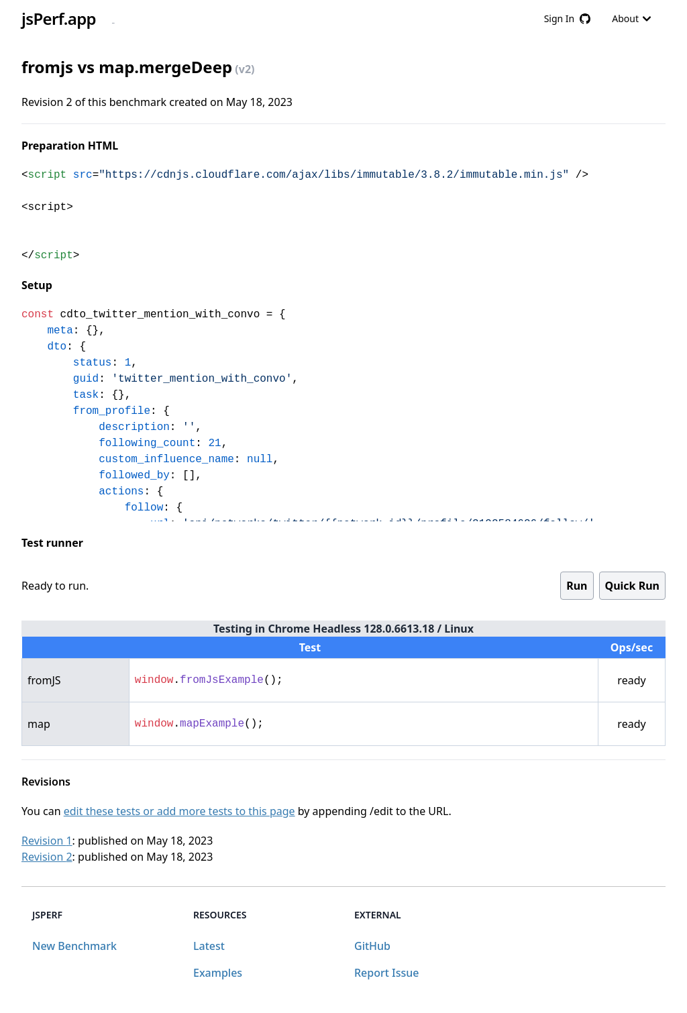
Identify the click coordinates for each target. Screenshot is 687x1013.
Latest (209, 946)
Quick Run (632, 585)
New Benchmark (74, 946)
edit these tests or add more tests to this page (179, 811)
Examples (217, 972)
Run (576, 585)
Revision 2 (46, 856)
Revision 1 (46, 840)
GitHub (372, 946)
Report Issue (386, 972)
